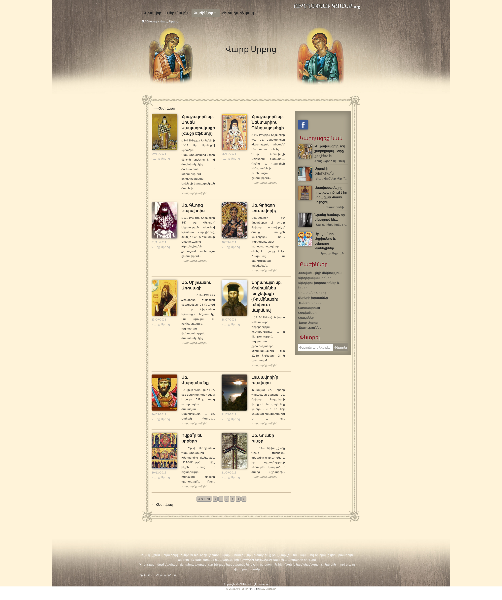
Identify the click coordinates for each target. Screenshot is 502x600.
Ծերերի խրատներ (313, 298)
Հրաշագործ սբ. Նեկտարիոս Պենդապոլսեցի (267, 122)
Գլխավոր (152, 13)
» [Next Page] (244, 498)
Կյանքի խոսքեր (310, 303)
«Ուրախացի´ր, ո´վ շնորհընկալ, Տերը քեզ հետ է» (329, 151)
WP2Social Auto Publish (237, 588)
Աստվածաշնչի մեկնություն (320, 273)
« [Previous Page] (215, 498)
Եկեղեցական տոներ (315, 278)
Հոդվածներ (307, 313)
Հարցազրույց (309, 308)
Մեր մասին (177, 13)
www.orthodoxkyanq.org (257, 560)
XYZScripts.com (268, 588)
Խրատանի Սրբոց (312, 293)
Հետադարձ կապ (238, 13)
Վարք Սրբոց (161, 158)
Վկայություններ (310, 327)
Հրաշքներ (306, 318)
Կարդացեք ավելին (194, 193)
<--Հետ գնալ (164, 108)
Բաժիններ (203, 13)
